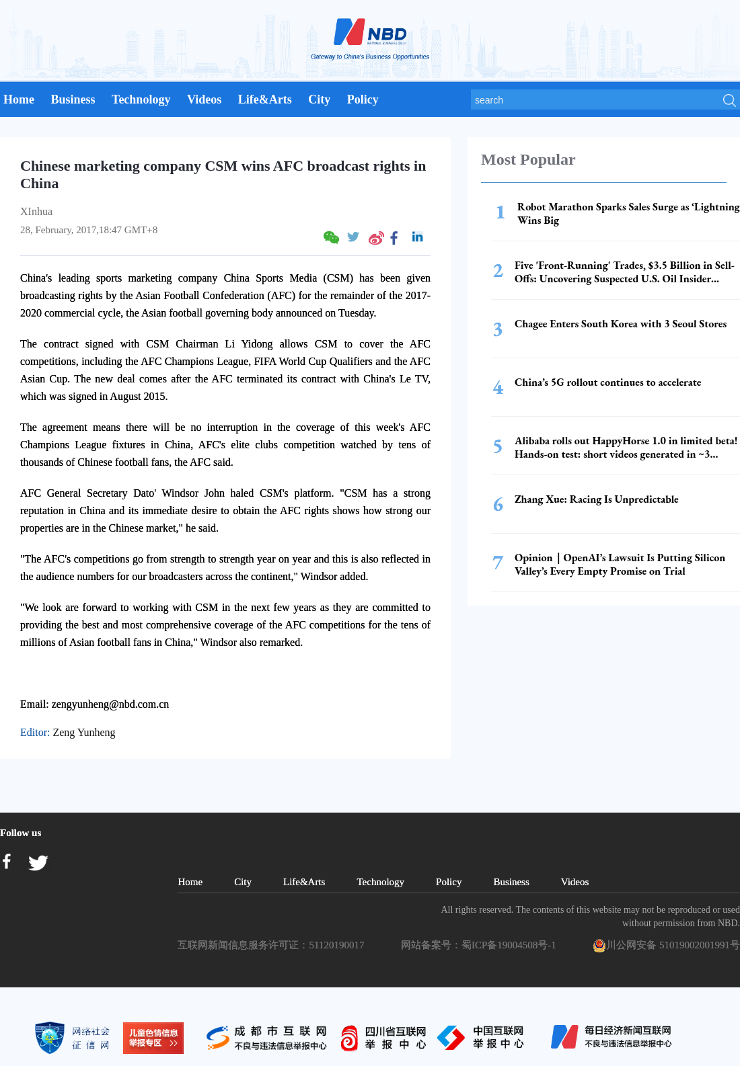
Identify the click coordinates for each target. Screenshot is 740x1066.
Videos (204, 99)
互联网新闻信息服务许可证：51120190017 (273, 945)
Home (18, 99)
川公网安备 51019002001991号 (666, 945)
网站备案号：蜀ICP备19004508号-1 (481, 945)
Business (72, 99)
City (319, 99)
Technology (141, 99)
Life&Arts (265, 99)
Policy (363, 99)
